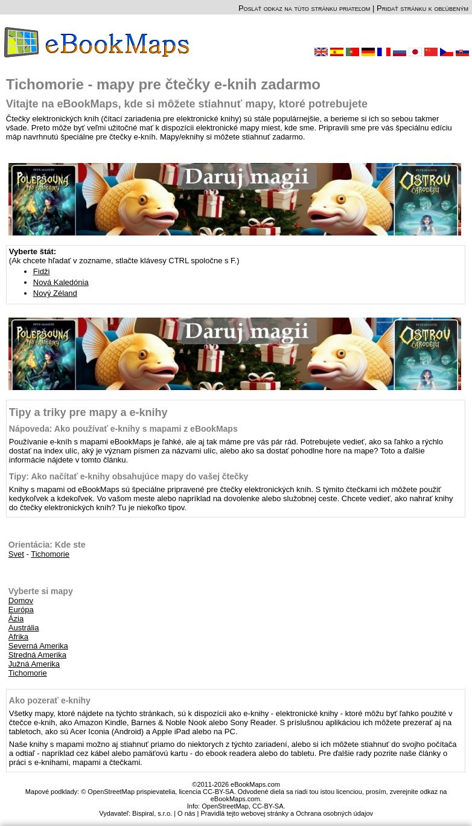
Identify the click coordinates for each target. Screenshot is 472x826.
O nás (186, 813)
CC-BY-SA (268, 806)
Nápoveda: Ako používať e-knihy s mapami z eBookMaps (123, 429)
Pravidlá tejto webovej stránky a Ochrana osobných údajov (286, 813)
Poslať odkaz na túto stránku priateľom (304, 8)
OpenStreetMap (225, 806)
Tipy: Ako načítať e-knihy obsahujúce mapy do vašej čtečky (129, 476)
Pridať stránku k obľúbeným (422, 8)
